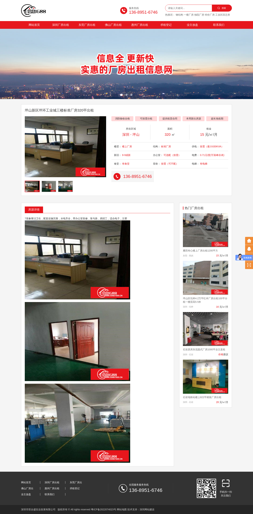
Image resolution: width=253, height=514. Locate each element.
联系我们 (218, 24)
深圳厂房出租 (60, 24)
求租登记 (166, 24)
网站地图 (122, 509)
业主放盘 (192, 24)
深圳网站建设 (147, 509)
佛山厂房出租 (113, 24)
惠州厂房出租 (139, 24)
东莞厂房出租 (87, 24)
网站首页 (34, 24)
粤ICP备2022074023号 (103, 509)
